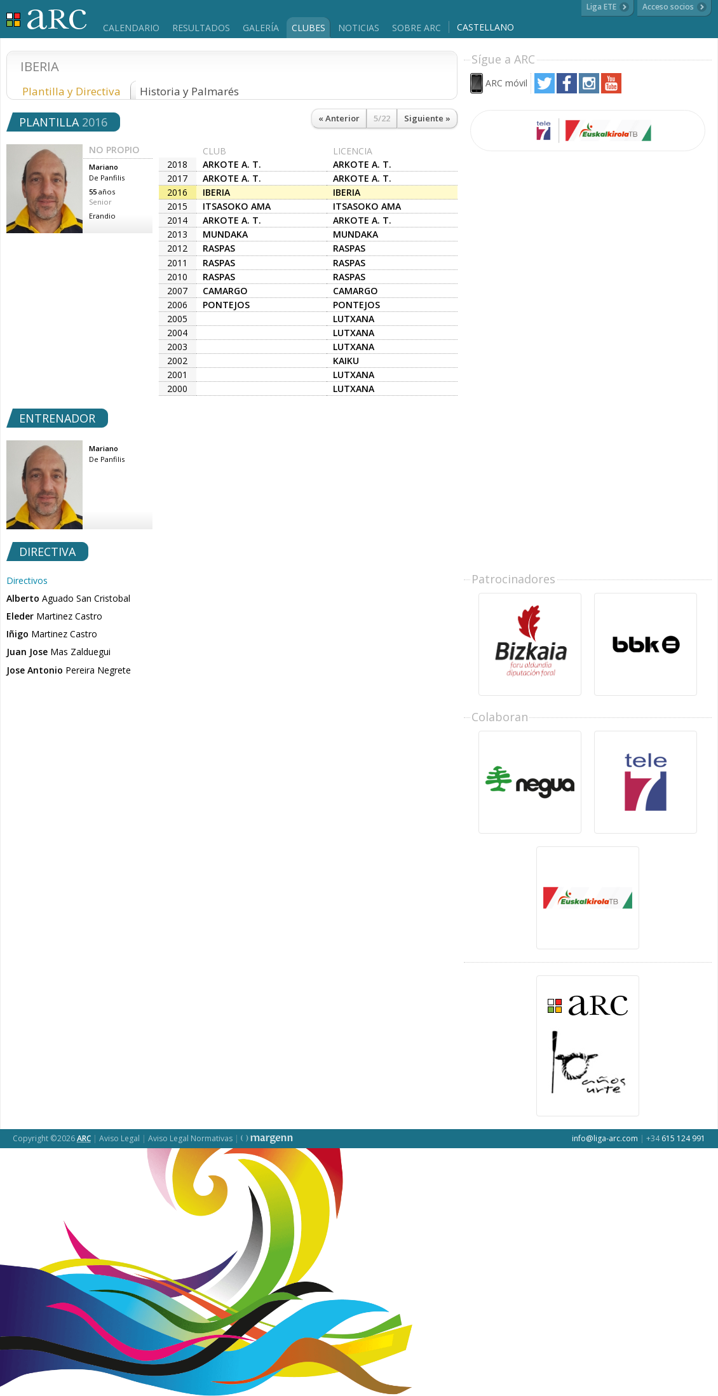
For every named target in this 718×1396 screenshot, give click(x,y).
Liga (46, 19)
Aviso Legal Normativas (190, 1138)
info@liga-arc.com (605, 1138)
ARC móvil (506, 83)
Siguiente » (427, 118)
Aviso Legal (119, 1138)
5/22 (382, 118)
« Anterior (339, 118)
